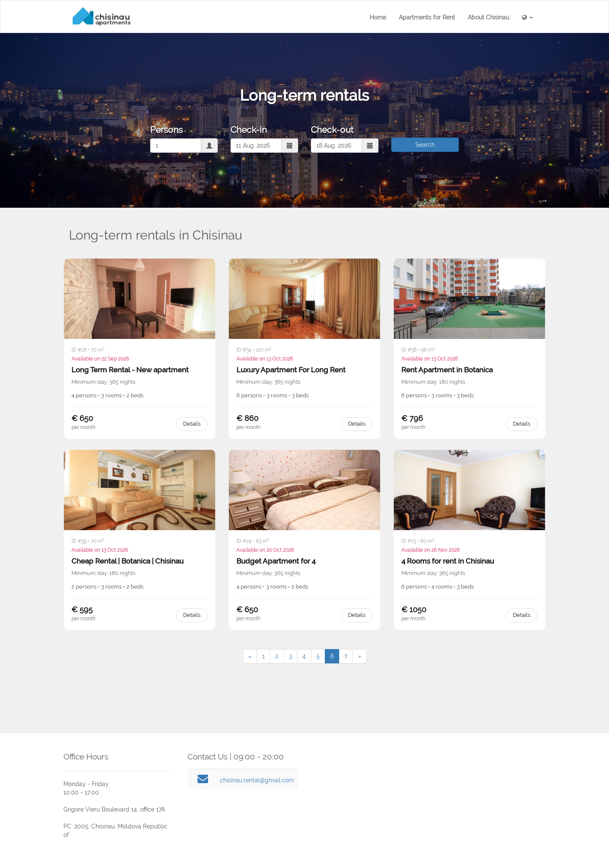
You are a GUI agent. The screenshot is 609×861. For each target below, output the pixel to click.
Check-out (332, 129)
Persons (166, 129)
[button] (527, 17)
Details (191, 424)
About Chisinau (488, 17)
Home (378, 17)
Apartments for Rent (427, 17)
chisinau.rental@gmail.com (257, 780)
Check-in (248, 129)
